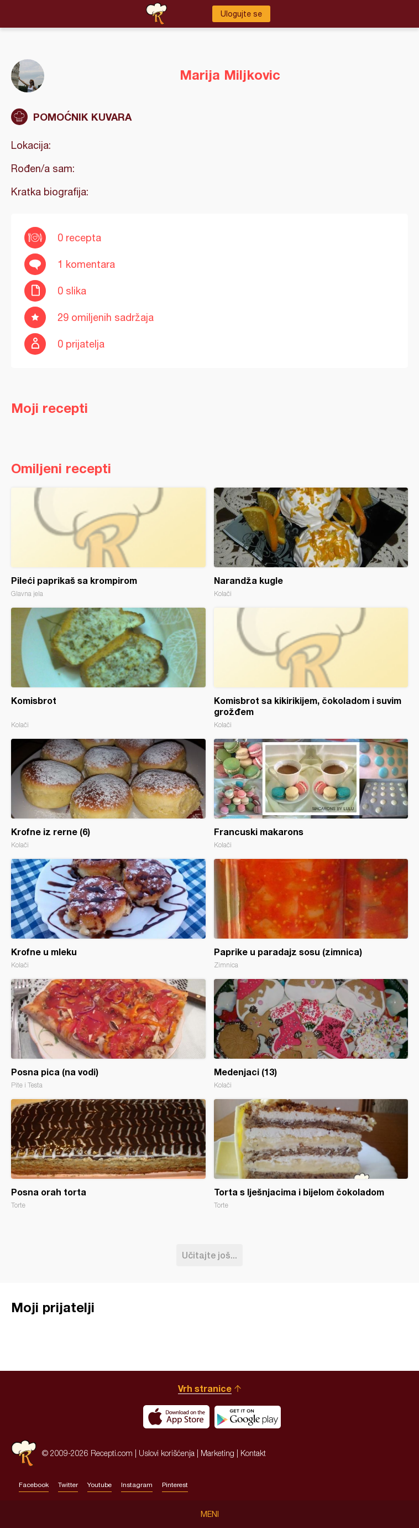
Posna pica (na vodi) (108, 1034)
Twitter (68, 1485)
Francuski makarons (311, 794)
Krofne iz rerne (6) (108, 794)
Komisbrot (108, 668)
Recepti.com (23, 1453)
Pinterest (175, 1485)
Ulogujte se (241, 13)
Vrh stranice (205, 1388)
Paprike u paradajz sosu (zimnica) (311, 914)
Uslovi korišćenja (167, 1453)
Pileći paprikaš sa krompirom (108, 543)
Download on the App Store (176, 1416)
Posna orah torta (108, 1154)
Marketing (217, 1453)
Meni (210, 1514)
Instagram (137, 1485)
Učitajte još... (209, 1255)
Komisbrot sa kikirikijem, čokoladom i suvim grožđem (311, 668)
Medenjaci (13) (311, 1034)
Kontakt (253, 1453)
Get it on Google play (247, 1416)
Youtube (99, 1485)
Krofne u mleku (108, 914)
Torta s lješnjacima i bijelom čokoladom (311, 1154)
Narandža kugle (311, 543)
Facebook (34, 1485)
